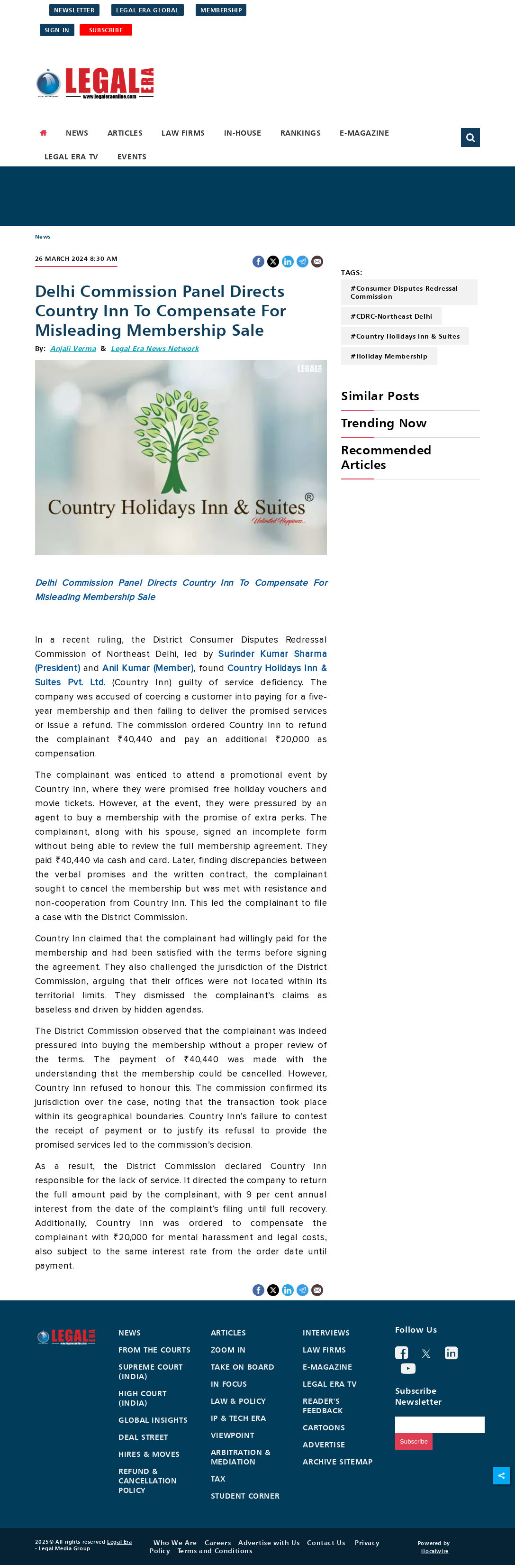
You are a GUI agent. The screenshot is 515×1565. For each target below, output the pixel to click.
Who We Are (175, 1542)
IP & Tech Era (238, 1418)
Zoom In (228, 1349)
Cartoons (324, 1427)
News (77, 133)
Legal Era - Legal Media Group (83, 1545)
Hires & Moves (149, 1454)
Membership (221, 10)
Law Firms (183, 133)
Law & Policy (238, 1401)
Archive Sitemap (337, 1461)
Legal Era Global (147, 10)
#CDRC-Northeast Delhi (392, 316)
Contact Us (326, 1542)
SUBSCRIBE (106, 30)
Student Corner (245, 1496)
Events (132, 156)
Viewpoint (232, 1435)
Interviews (326, 1332)
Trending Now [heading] (383, 422)
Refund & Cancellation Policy (147, 1480)
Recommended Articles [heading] (386, 457)
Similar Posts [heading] (380, 395)
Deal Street (143, 1437)
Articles (125, 133)
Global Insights (153, 1420)
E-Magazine (364, 133)
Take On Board (243, 1367)
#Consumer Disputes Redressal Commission (404, 292)
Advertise (324, 1444)
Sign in (57, 30)
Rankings (300, 133)
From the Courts (154, 1349)
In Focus (229, 1384)
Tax (218, 1478)
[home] (43, 132)
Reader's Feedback (323, 1405)
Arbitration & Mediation (241, 1456)
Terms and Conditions (215, 1551)
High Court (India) (142, 1398)
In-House (243, 133)
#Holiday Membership (389, 356)
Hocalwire (434, 1551)
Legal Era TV (72, 156)
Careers (218, 1542)
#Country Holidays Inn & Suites (405, 336)
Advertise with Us (268, 1542)
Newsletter (74, 10)
